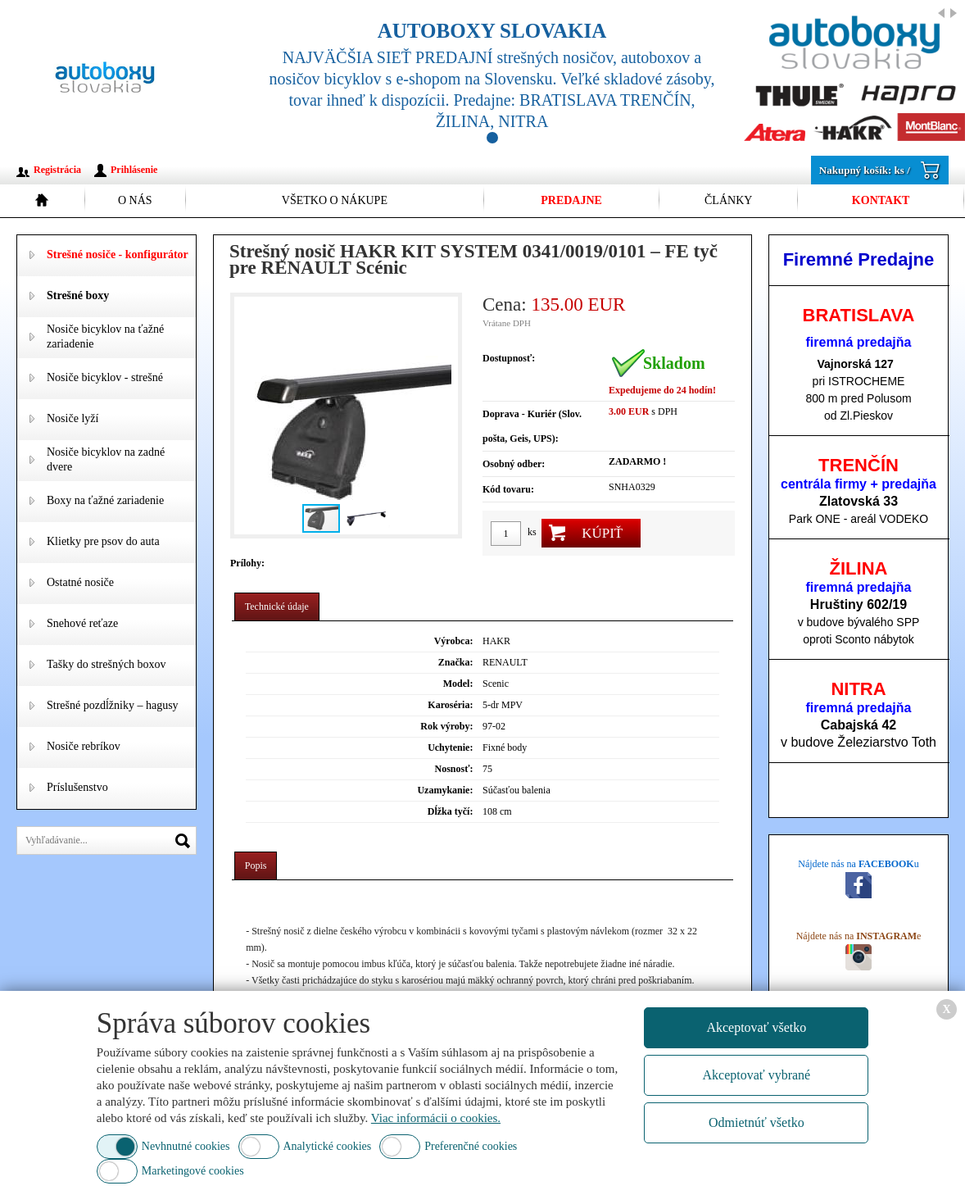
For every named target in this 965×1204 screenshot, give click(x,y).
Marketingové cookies (193, 1171)
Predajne (571, 200)
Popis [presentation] (256, 865)
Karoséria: (450, 705)
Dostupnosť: (508, 358)
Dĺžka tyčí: (450, 811)
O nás (135, 200)
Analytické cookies (327, 1146)
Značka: (455, 662)
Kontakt (881, 200)
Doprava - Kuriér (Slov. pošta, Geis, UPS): (532, 426)
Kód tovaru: (508, 489)
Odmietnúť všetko (756, 1122)
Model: (458, 683)
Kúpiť (602, 533)
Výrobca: (453, 641)
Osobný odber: (513, 464)
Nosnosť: (454, 769)
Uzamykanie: (445, 790)
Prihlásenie (134, 169)
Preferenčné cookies (470, 1146)
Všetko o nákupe (334, 200)
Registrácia (57, 169)
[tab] (276, 607)
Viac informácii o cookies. (436, 1117)
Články (728, 200)
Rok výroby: (446, 726)
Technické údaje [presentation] (277, 606)
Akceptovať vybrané (757, 1075)
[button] (443, 415)
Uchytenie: (450, 747)
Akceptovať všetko (756, 1027)
